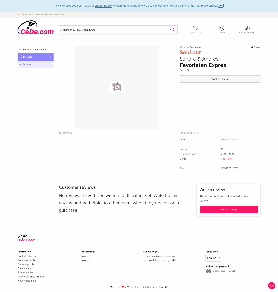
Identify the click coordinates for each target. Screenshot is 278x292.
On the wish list (220, 78)
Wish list (196, 29)
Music (27, 57)
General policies (26, 264)
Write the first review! (191, 47)
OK (221, 5)
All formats (25, 64)
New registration (27, 280)
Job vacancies (25, 272)
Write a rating (229, 209)
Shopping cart (247, 29)
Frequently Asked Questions (159, 256)
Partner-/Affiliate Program (31, 276)
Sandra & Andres (230, 139)
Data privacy (24, 268)
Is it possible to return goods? (159, 260)
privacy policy (103, 5)
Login (222, 29)
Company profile (27, 260)
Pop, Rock (226, 159)
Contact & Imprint (27, 256)
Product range (34, 49)
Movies (85, 260)
